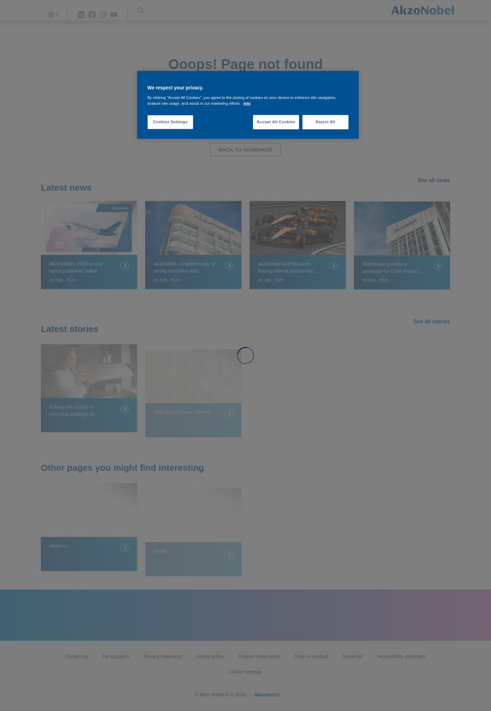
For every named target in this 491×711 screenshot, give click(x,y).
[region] (248, 105)
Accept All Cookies (276, 122)
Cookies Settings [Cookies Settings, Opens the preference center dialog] (170, 122)
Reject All (325, 122)
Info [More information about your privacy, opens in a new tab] (247, 103)
